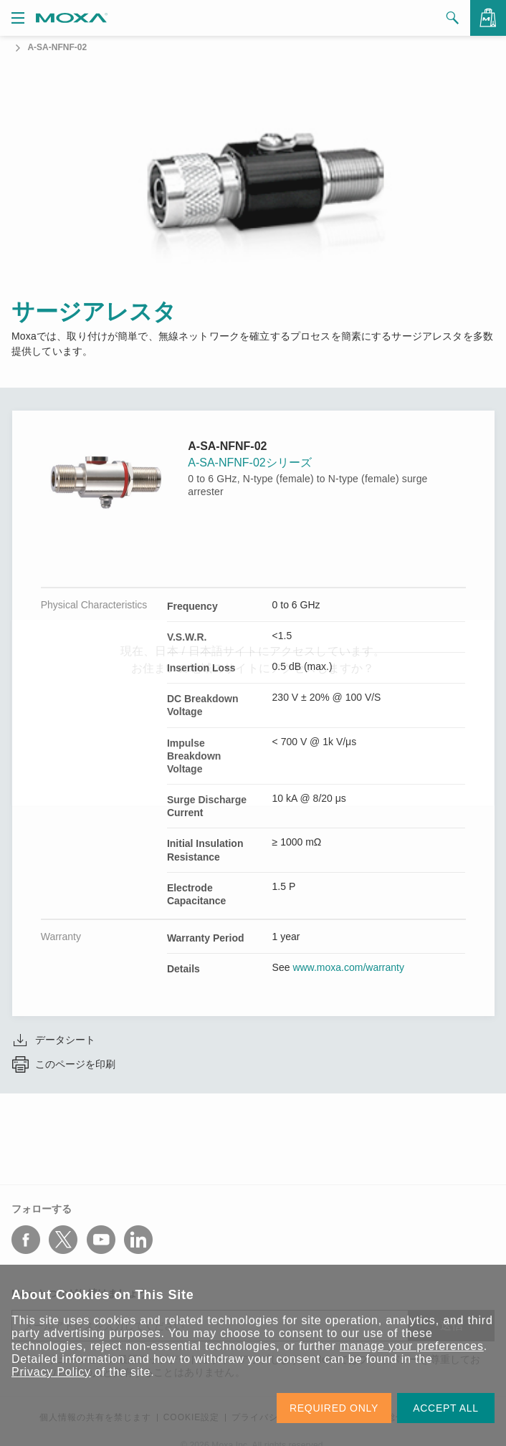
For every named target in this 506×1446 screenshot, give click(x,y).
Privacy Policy (51, 1372)
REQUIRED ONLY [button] (334, 1408)
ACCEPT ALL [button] (446, 1408)
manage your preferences (412, 1346)
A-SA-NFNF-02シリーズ (249, 462)
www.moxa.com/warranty (348, 967)
